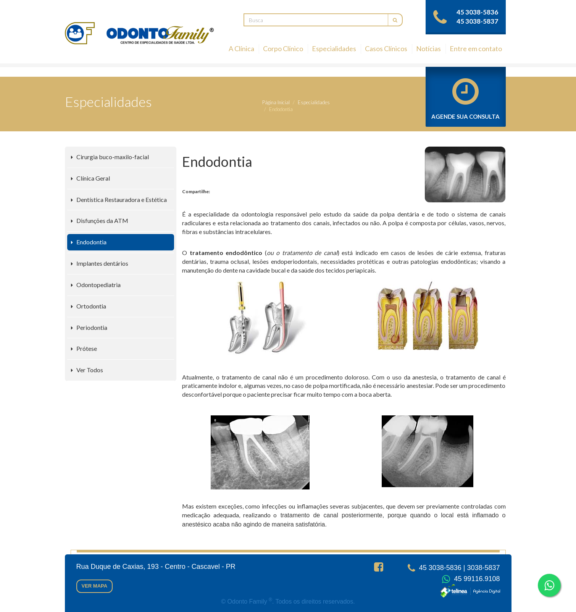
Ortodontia (88, 306)
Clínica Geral (90, 178)
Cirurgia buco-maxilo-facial (110, 156)
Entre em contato (476, 48)
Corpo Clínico (283, 48)
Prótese (84, 348)
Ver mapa (95, 586)
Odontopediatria (96, 284)
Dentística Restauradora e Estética (119, 199)
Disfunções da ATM (99, 220)
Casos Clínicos (386, 48)
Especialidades (334, 48)
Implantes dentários (99, 263)
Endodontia (88, 241)
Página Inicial (276, 102)
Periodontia (89, 327)
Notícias (428, 48)
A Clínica (241, 48)
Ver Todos (87, 369)
